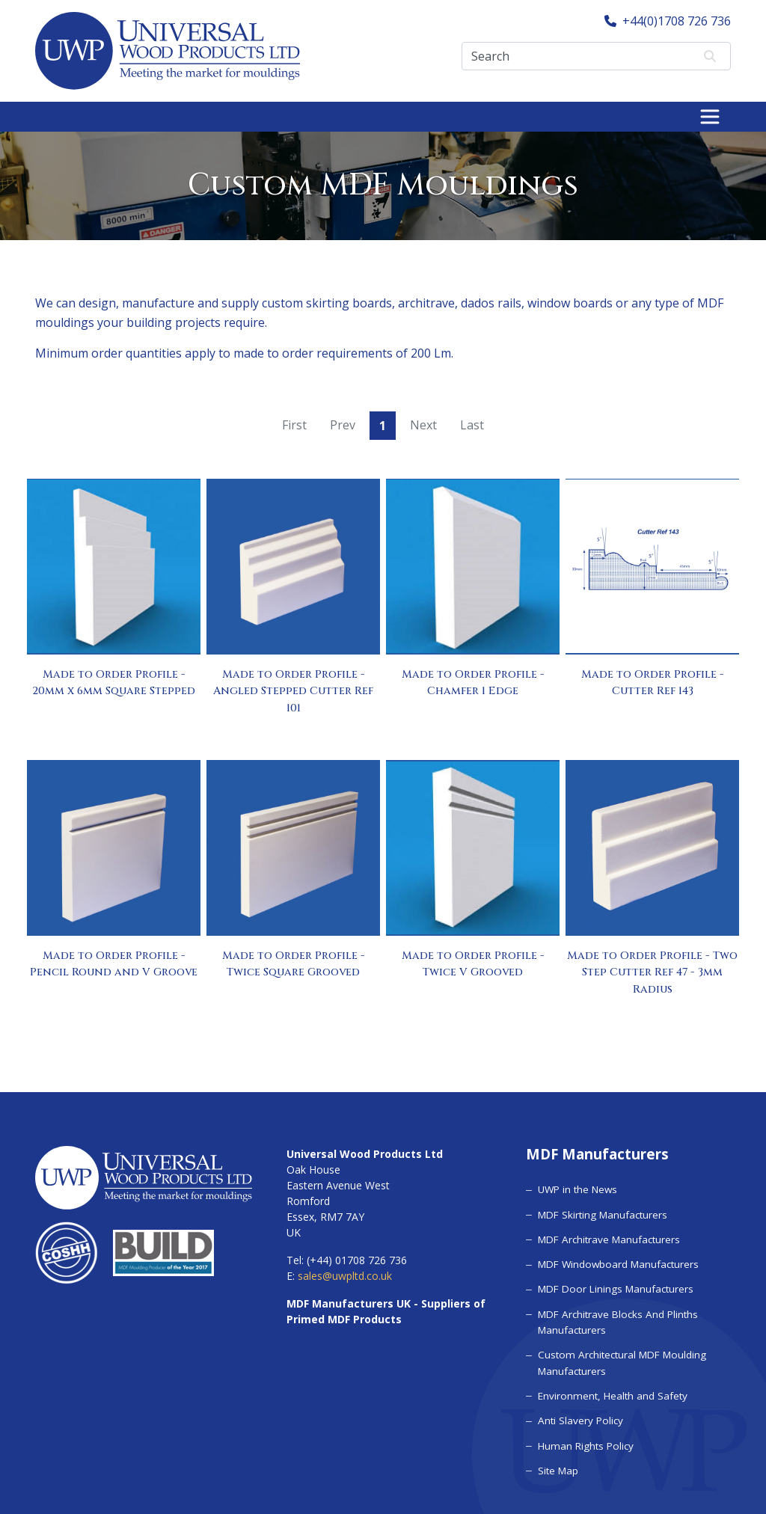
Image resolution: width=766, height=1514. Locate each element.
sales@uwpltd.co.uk (345, 1276)
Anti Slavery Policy (579, 1417)
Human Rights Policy (584, 1442)
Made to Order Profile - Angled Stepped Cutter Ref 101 (293, 691)
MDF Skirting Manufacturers (601, 1213)
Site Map (557, 1467)
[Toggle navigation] (710, 117)
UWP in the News (576, 1188)
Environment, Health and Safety (610, 1393)
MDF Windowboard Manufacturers (616, 1262)
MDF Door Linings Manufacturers (612, 1287)
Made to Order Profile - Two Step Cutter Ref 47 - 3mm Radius (652, 972)
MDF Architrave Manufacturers (607, 1238)
